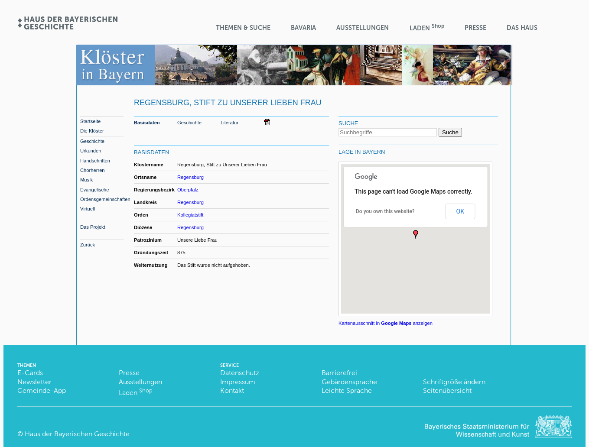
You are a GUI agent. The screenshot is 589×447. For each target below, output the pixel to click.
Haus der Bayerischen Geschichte (77, 433)
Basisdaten (147, 122)
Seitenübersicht (447, 390)
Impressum (237, 381)
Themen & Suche (243, 28)
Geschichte (92, 141)
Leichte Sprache (347, 390)
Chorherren (92, 170)
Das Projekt (92, 227)
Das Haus (522, 28)
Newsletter (34, 381)
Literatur (229, 122)
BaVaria (303, 28)
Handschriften (95, 160)
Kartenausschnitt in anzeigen (385, 323)
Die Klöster (92, 130)
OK (460, 211)
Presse (475, 28)
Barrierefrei (339, 372)
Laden (427, 27)
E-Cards (30, 372)
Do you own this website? (385, 211)
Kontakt (232, 390)
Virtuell (87, 208)
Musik (86, 179)
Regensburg (190, 177)
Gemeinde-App (41, 390)
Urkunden (90, 150)
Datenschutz (239, 372)
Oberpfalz (188, 189)
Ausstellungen (362, 28)
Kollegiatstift (190, 214)
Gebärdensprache (349, 381)
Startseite (90, 121)
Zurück (87, 244)
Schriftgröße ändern (454, 381)
